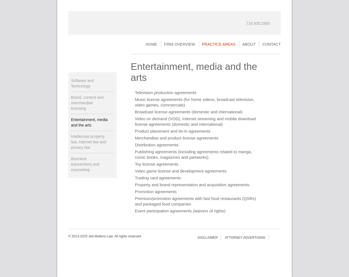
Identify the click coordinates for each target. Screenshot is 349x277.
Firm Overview (179, 44)
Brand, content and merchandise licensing (87, 103)
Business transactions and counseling (85, 164)
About (248, 44)
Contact (271, 44)
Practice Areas (218, 44)
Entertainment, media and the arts (89, 122)
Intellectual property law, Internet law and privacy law (88, 142)
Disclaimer (208, 238)
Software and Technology (82, 83)
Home (151, 44)
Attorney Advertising (245, 238)
